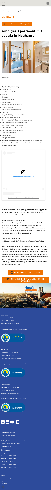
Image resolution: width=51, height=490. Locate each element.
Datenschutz (4, 483)
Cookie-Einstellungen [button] (6, 478)
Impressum (4, 481)
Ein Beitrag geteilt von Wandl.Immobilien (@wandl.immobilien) (23, 197)
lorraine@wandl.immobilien (11, 393)
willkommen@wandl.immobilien (13, 358)
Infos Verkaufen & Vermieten (8, 435)
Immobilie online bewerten (7, 438)
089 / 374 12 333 (10, 320)
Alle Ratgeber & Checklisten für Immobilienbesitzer (14, 440)
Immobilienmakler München (8, 432)
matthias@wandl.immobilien (12, 323)
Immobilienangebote (6, 446)
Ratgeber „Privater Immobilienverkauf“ (10, 443)
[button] (3, 487)
